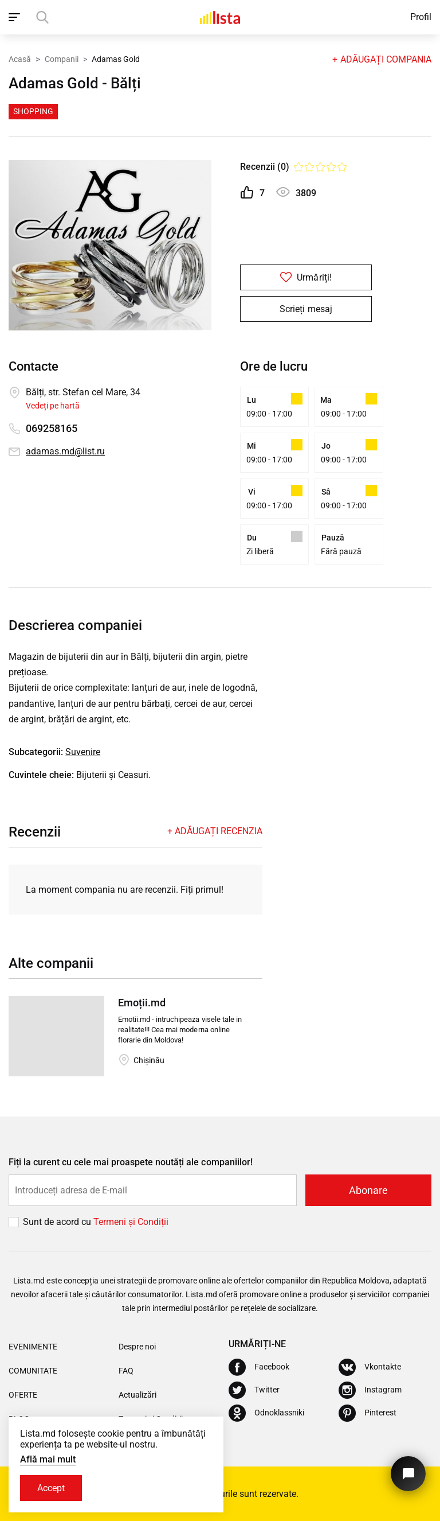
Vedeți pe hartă (53, 405)
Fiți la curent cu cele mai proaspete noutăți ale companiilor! (131, 1162)
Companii (61, 59)
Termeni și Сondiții (130, 1221)
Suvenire (82, 751)
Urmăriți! (305, 277)
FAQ (126, 1370)
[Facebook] (259, 1367)
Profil (420, 16)
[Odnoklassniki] (266, 1413)
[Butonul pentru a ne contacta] (408, 1473)
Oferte (23, 1394)
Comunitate (33, 1370)
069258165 (51, 428)
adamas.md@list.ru (65, 451)
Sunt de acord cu (58, 1221)
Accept (51, 1488)
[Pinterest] (367, 1413)
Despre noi (137, 1346)
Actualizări (137, 1394)
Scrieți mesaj (306, 309)
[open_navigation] (16, 17)
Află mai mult (48, 1459)
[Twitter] (254, 1390)
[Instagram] (370, 1390)
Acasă (20, 59)
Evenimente (33, 1346)
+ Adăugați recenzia (214, 831)
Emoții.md (142, 1003)
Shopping (33, 111)
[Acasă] (220, 17)
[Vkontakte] (370, 1367)
